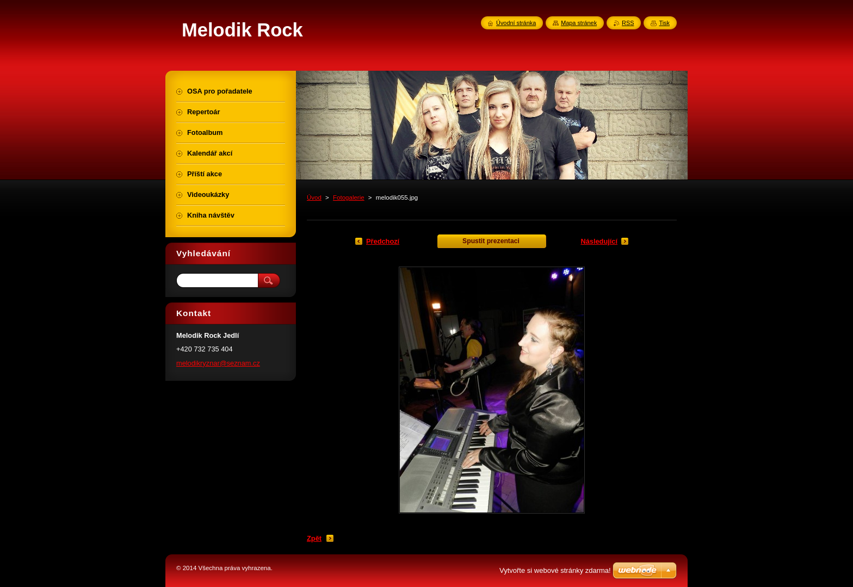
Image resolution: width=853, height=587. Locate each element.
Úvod (314, 197)
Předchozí (382, 241)
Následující (598, 241)
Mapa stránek (579, 23)
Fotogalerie (348, 197)
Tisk (664, 23)
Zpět (314, 538)
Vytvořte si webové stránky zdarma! (555, 570)
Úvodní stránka (516, 23)
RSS (628, 23)
